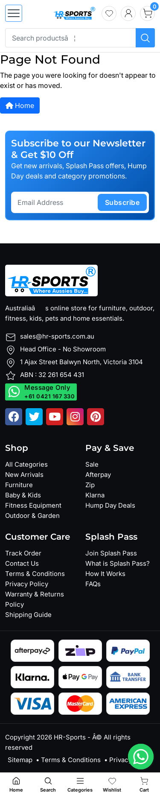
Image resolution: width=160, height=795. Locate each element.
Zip (90, 485)
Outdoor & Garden (32, 515)
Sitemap (20, 760)
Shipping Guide (28, 615)
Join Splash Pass (111, 553)
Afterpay (98, 475)
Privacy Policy (26, 584)
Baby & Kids (23, 495)
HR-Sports (70, 737)
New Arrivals (24, 475)
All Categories (26, 464)
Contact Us (22, 563)
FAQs (93, 584)
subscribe (122, 202)
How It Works (105, 574)
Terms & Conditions (35, 574)
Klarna (95, 495)
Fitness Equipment (33, 505)
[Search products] (145, 37)
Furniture (19, 485)
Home (20, 105)
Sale (92, 464)
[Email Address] (55, 202)
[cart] (147, 13)
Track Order (23, 553)
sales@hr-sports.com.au (57, 336)
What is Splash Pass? (117, 563)
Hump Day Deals (110, 505)
